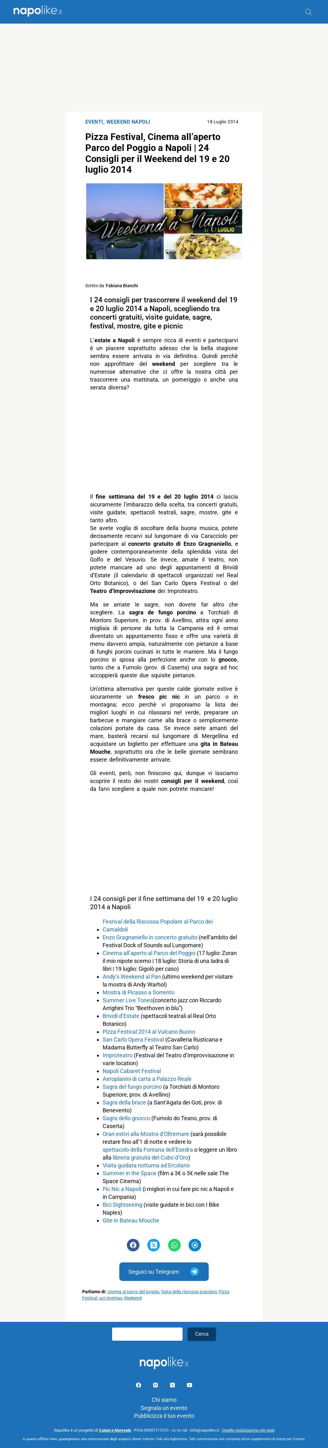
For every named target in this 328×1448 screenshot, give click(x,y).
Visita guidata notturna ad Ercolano (146, 1165)
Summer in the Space (129, 1173)
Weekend (133, 1298)
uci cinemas (110, 1298)
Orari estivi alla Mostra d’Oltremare (146, 1134)
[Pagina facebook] (139, 1386)
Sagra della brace (124, 1102)
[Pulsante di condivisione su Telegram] (195, 1245)
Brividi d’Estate (121, 1016)
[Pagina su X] (173, 1386)
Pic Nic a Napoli (122, 1189)
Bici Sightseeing (122, 1204)
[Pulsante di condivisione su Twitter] (153, 1245)
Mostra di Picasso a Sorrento (138, 992)
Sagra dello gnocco (126, 1118)
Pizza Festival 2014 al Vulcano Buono (149, 1031)
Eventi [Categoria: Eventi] (94, 122)
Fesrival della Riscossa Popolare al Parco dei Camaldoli (158, 925)
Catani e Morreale (115, 1430)
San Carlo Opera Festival (133, 1039)
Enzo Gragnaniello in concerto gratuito (151, 937)
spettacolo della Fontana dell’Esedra (148, 1149)
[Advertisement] (164, 68)
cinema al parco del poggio (133, 1291)
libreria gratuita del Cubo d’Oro (150, 1157)
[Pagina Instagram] (156, 1386)
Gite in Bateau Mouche (131, 1220)
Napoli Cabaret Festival (132, 1071)
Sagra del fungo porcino (132, 1086)
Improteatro (118, 1055)
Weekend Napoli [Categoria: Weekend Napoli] (128, 122)
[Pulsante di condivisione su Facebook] (133, 1245)
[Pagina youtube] (189, 1386)
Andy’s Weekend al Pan (132, 976)
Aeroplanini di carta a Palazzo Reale (147, 1079)
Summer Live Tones (128, 1000)
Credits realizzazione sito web (248, 1430)
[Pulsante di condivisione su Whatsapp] (174, 1245)
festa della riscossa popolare (189, 1291)
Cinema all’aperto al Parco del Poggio (149, 953)
